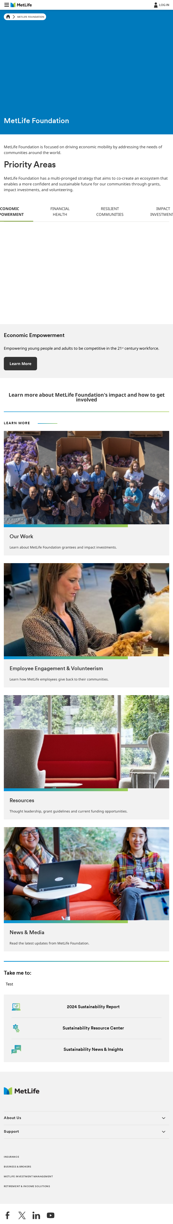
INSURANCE (11, 1157)
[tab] (60, 212)
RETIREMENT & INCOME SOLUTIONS (27, 1186)
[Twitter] (22, 1216)
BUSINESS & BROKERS (17, 1167)
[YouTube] (50, 1216)
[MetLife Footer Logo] (21, 1093)
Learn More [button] (20, 363)
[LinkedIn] (36, 1216)
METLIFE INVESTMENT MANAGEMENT (28, 1176)
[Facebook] (7, 1216)
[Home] (8, 17)
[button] (7, 5)
